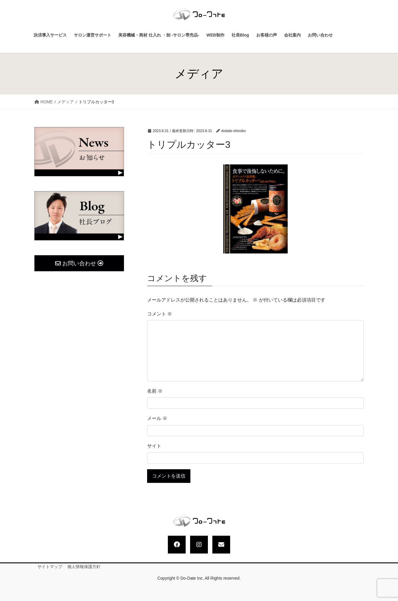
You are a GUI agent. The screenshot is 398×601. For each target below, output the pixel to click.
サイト (154, 445)
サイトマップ (49, 566)
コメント (159, 313)
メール (157, 418)
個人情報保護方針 (84, 566)
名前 (155, 391)
